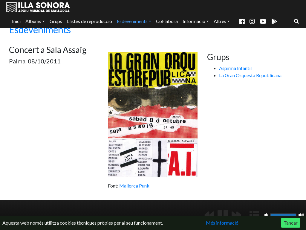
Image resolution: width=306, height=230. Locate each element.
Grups (56, 21)
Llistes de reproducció (89, 21)
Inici (16, 21)
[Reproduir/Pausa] (223, 215)
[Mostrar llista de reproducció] (254, 215)
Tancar (291, 223)
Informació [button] (194, 21)
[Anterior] (209, 215)
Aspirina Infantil (235, 68)
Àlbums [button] (33, 21)
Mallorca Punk (134, 185)
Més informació (222, 223)
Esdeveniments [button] (132, 21)
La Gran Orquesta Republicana (250, 75)
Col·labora (167, 21)
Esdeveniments (40, 29)
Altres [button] (220, 21)
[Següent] (236, 215)
